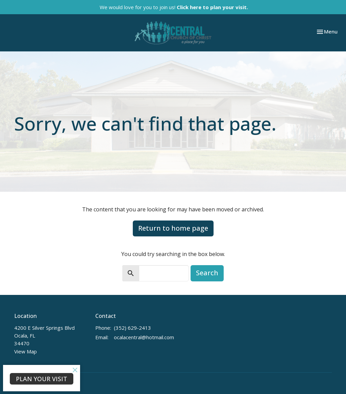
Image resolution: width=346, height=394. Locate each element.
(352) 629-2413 (132, 327)
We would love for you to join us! (174, 7)
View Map (25, 351)
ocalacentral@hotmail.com (144, 337)
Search (207, 272)
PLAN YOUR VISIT (41, 379)
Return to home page (173, 228)
